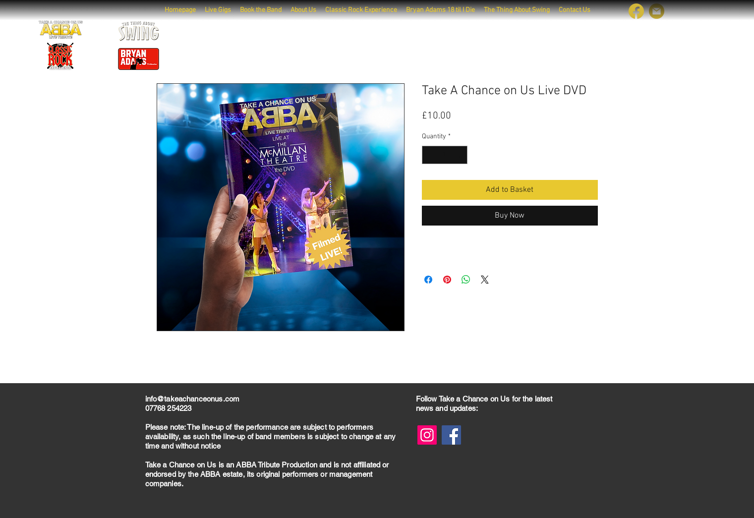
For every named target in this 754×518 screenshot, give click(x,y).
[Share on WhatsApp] (466, 280)
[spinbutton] (445, 155)
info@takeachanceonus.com (192, 399)
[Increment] (460, 155)
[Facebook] (451, 435)
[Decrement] (429, 155)
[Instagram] (427, 435)
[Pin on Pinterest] (447, 280)
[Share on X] (485, 280)
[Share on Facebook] (428, 280)
